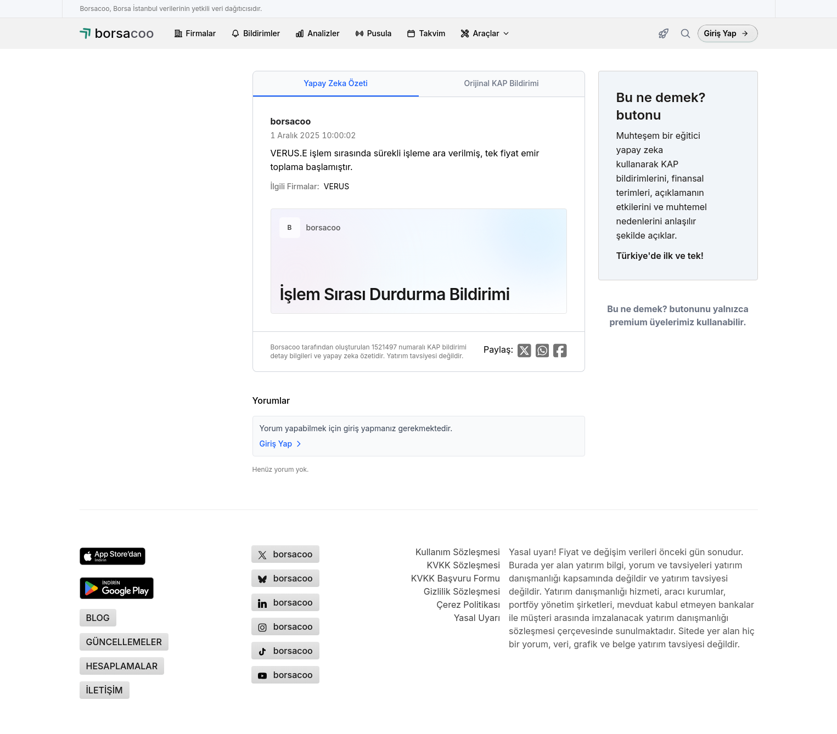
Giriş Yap (726, 33)
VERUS (336, 186)
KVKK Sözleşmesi (463, 565)
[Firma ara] (685, 33)
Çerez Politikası (468, 604)
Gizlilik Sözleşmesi (462, 591)
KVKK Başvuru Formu (455, 578)
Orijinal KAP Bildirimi (501, 83)
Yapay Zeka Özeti (335, 83)
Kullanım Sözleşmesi (457, 551)
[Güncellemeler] (663, 33)
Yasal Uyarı (477, 617)
